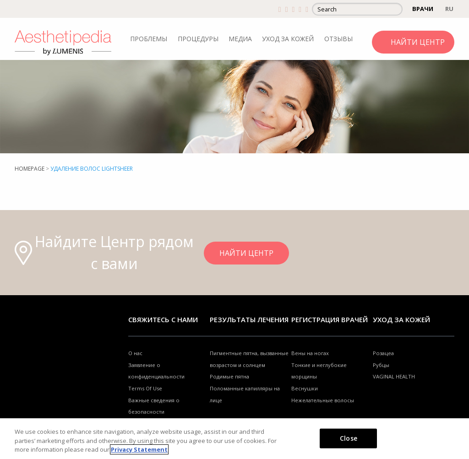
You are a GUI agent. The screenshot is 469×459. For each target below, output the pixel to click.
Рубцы (381, 365)
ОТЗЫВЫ (338, 38)
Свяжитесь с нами (163, 319)
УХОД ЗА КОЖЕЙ (288, 38)
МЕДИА (240, 38)
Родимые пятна (229, 376)
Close (348, 437)
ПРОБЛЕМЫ (148, 38)
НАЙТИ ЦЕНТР (418, 42)
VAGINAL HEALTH (394, 376)
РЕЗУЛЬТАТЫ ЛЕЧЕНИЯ (249, 319)
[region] (234, 438)
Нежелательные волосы (322, 400)
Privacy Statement (139, 449)
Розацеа (383, 353)
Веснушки (304, 388)
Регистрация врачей (329, 319)
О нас (135, 353)
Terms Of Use (145, 388)
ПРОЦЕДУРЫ (198, 38)
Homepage (29, 169)
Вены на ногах (310, 353)
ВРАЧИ (422, 9)
